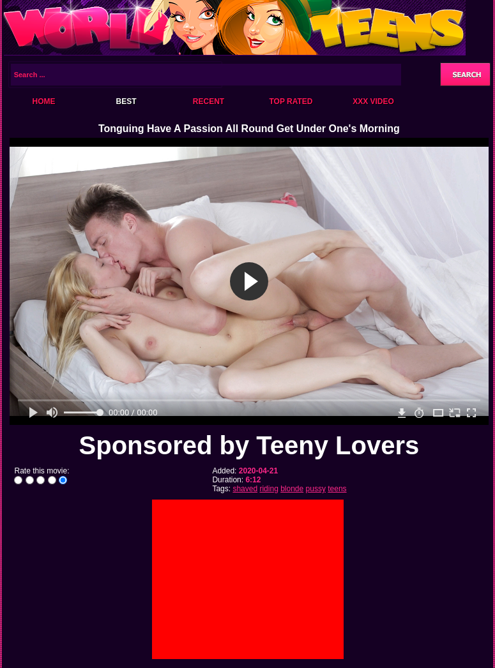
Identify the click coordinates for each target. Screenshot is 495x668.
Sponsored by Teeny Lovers (249, 445)
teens (337, 488)
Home (44, 101)
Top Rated (290, 101)
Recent (208, 101)
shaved (244, 488)
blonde (291, 488)
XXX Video (373, 101)
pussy (316, 488)
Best (126, 101)
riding (268, 488)
